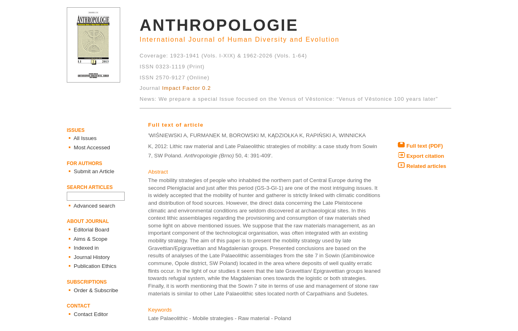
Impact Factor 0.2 (186, 88)
